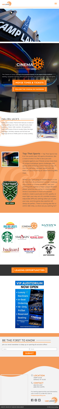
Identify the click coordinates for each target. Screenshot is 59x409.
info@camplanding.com (38, 395)
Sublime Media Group (18, 407)
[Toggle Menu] (56, 3)
